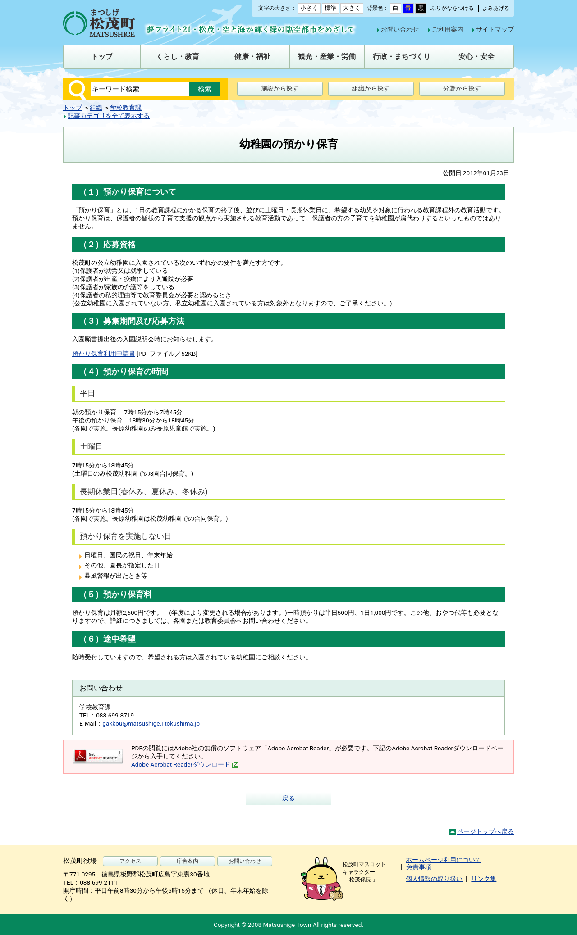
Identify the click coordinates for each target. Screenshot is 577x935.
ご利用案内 (447, 29)
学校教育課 (126, 107)
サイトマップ (495, 29)
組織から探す (371, 88)
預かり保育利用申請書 (103, 353)
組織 (96, 107)
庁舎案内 (187, 861)
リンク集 (483, 878)
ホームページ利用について (443, 859)
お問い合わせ (400, 29)
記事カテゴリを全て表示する (109, 115)
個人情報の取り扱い (434, 878)
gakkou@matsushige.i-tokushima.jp (151, 723)
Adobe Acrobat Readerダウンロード (184, 764)
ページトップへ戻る (485, 831)
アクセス (130, 861)
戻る (288, 798)
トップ (72, 107)
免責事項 (418, 867)
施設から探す (280, 88)
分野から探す (462, 88)
